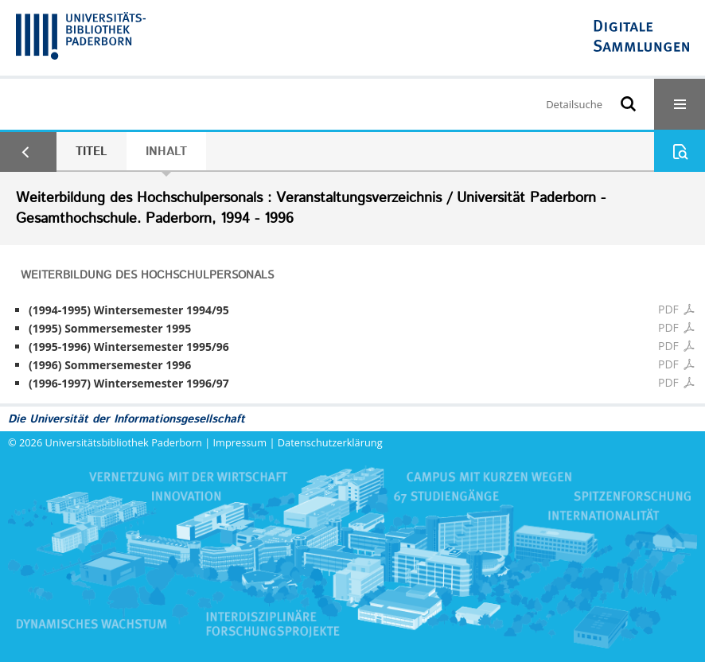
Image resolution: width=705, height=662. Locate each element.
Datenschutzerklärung (330, 442)
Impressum (240, 442)
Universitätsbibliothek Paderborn (123, 442)
